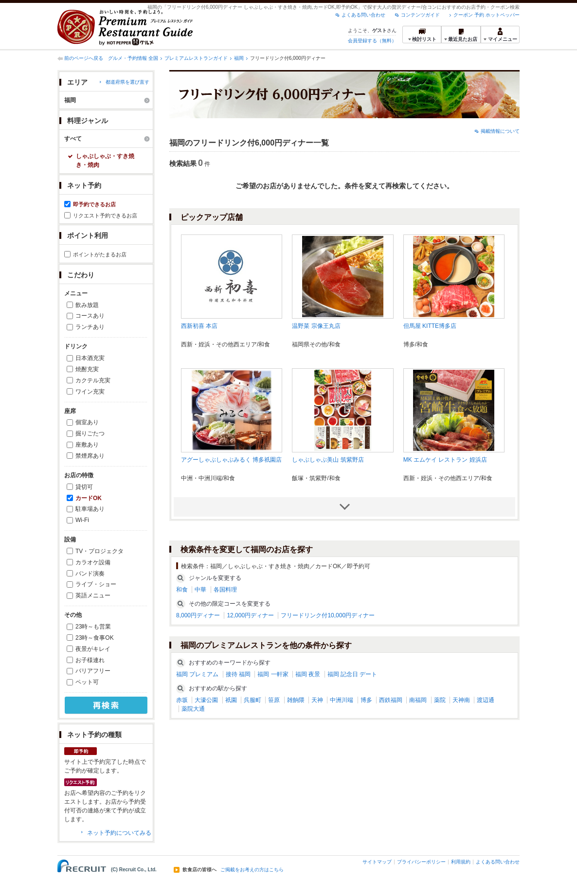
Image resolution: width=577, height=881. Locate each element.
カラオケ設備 (92, 562)
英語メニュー (92, 595)
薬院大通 (193, 708)
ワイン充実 (90, 391)
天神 (317, 700)
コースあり (90, 315)
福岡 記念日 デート (352, 674)
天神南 (461, 700)
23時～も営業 (93, 626)
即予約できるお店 (94, 204)
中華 (200, 589)
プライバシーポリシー (421, 861)
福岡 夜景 (307, 674)
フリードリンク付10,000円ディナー (328, 615)
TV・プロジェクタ (99, 551)
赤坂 (182, 700)
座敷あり (87, 444)
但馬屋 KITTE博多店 (429, 326)
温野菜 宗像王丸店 (316, 326)
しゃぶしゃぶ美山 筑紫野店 (327, 459)
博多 (366, 700)
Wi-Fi (82, 520)
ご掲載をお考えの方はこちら (252, 869)
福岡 (239, 58)
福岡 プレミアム (197, 674)
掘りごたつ (90, 433)
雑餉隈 (296, 700)
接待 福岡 (238, 674)
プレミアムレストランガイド (196, 58)
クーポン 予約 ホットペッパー (486, 15)
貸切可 (84, 487)
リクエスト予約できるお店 (105, 215)
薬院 (440, 700)
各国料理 (225, 589)
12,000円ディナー (250, 615)
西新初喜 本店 (199, 326)
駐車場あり (90, 508)
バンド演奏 (90, 573)
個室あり (87, 422)
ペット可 (87, 682)
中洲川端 (341, 700)
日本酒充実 (90, 358)
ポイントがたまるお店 (99, 254)
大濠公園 (206, 700)
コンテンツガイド (420, 15)
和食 (182, 589)
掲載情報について (500, 131)
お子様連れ (90, 660)
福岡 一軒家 (272, 674)
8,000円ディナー (198, 615)
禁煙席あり (90, 455)
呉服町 (252, 700)
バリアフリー (92, 670)
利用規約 (460, 861)
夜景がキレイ (92, 649)
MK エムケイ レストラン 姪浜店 (445, 459)
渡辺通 (485, 700)
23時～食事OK (94, 637)
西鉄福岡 (390, 700)
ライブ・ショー (95, 584)
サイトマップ (377, 861)
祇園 (231, 700)
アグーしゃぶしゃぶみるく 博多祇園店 (231, 459)
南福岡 (418, 700)
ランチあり (90, 327)
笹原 (274, 700)
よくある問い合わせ (363, 15)
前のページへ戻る (83, 58)
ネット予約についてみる (119, 832)
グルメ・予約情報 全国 (133, 58)
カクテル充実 (92, 380)
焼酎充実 (87, 369)
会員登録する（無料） (372, 40)
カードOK (88, 498)
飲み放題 (87, 305)
